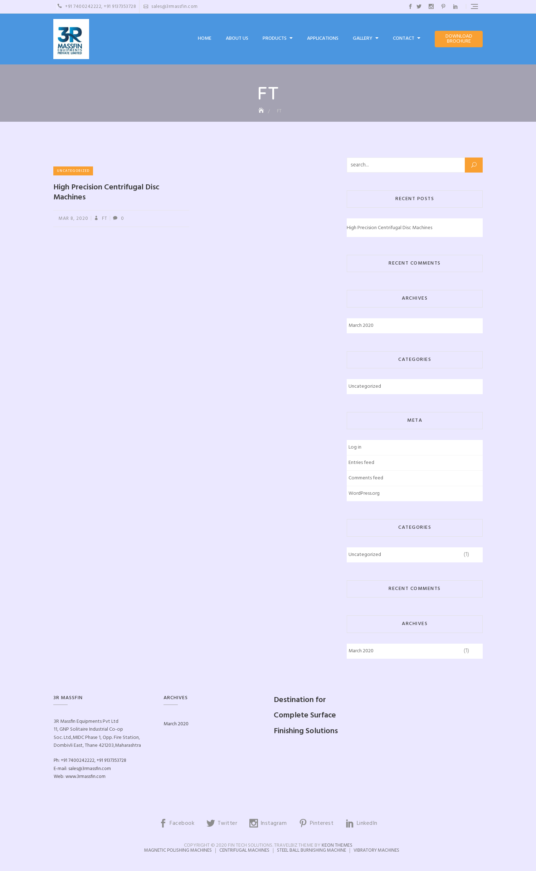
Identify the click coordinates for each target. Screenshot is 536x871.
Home (204, 38)
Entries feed (361, 463)
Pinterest (443, 6)
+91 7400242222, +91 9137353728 (96, 7)
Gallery (362, 38)
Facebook (410, 6)
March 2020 (361, 325)
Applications (322, 38)
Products (275, 38)
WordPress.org (364, 493)
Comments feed (366, 478)
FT (104, 218)
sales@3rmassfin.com (170, 7)
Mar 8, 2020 (73, 218)
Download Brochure (458, 38)
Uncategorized (73, 171)
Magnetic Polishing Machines (178, 850)
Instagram (431, 6)
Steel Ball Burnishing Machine (311, 850)
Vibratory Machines (376, 850)
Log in (355, 447)
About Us (237, 38)
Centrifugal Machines (244, 850)
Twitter (419, 6)
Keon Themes (337, 845)
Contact (403, 38)
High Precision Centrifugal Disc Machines (106, 192)
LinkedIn (455, 6)
